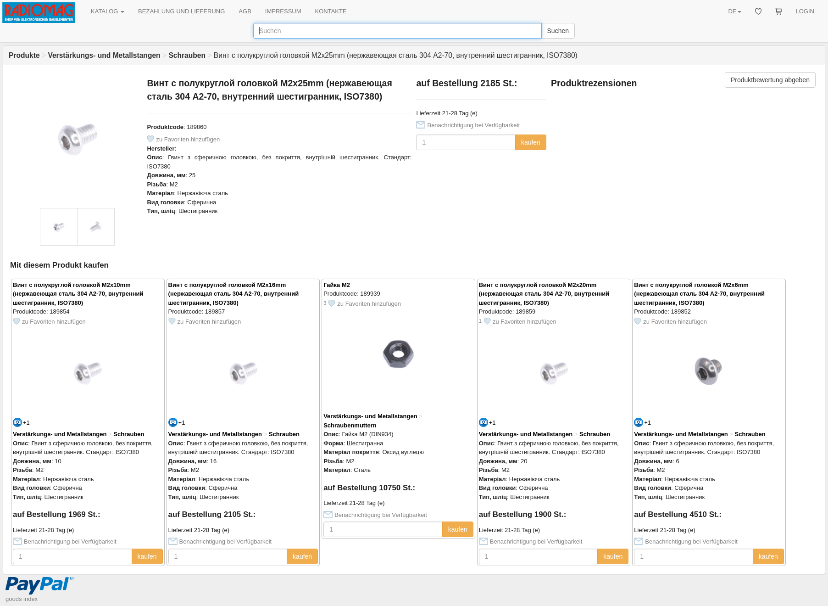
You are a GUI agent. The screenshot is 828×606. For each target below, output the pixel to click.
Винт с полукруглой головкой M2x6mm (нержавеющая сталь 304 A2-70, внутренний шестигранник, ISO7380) (699, 293)
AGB (245, 11)
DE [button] (734, 11)
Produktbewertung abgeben (770, 80)
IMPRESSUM (283, 11)
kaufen (530, 142)
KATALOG (107, 11)
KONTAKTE (331, 11)
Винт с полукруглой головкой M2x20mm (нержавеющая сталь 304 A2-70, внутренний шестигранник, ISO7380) (544, 293)
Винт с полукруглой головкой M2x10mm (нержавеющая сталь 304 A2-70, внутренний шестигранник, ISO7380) (78, 293)
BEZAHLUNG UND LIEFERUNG (181, 11)
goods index (22, 598)
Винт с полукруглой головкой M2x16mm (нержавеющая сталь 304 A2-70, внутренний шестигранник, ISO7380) (233, 293)
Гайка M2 (336, 284)
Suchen (558, 30)
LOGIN (805, 11)
